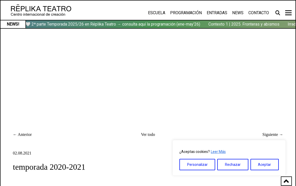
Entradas (217, 12)
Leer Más (218, 152)
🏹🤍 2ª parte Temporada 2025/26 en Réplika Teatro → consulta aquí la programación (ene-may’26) (111, 24)
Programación (186, 12)
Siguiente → (273, 134)
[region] (229, 158)
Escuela (156, 12)
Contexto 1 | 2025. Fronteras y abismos (245, 24)
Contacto (258, 12)
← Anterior (22, 134)
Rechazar (233, 164)
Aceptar (264, 164)
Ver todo (148, 134)
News (237, 12)
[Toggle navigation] (288, 12)
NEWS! (13, 24)
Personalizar (197, 164)
